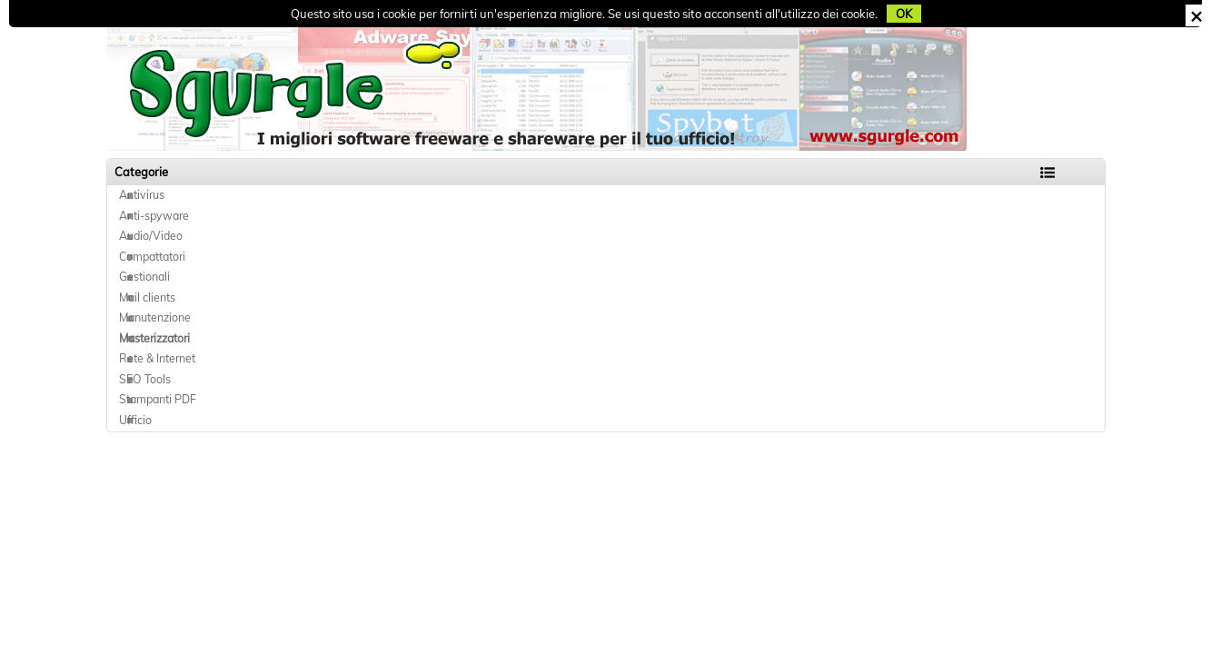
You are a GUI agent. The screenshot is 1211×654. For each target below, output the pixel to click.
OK (904, 13)
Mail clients (147, 297)
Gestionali (144, 276)
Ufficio (135, 420)
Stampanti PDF (157, 399)
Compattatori (152, 256)
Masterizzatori (154, 338)
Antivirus (141, 195)
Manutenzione (155, 317)
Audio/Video (151, 236)
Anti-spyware (154, 216)
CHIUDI (1196, 15)
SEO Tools (145, 379)
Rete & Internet (157, 358)
